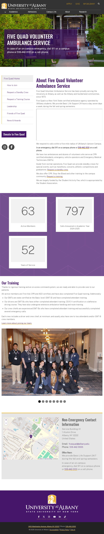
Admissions (32, 12)
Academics (13, 12)
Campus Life (51, 12)
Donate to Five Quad (14, 134)
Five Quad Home (12, 78)
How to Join (12, 85)
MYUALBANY (89, 4)
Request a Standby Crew (17, 92)
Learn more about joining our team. (17, 323)
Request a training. (55, 176)
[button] (31, 436)
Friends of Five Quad (16, 113)
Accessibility (54, 530)
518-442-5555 (76, 447)
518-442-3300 (71, 526)
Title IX (72, 530)
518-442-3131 (70, 469)
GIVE (78, 4)
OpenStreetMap (48, 458)
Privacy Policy (64, 530)
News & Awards (14, 120)
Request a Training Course (18, 99)
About (67, 12)
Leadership (12, 106)
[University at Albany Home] (24, 6)
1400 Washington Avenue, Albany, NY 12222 (43, 526)
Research (83, 12)
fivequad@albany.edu (79, 444)
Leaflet (40, 458)
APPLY (69, 4)
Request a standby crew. (57, 170)
